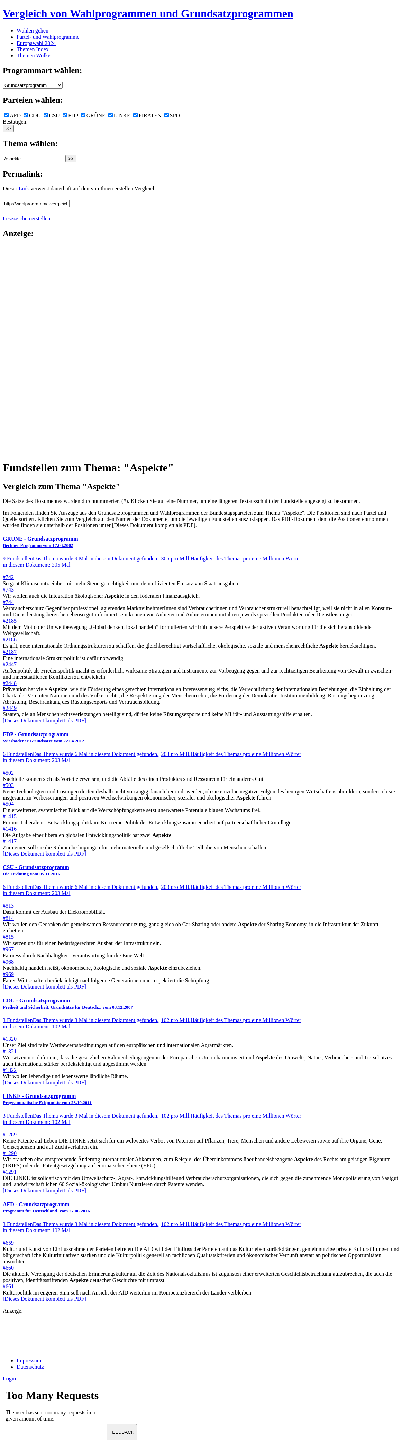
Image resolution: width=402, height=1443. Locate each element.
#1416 (10, 829)
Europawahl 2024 (36, 43)
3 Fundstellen (80, 1020)
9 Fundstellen (80, 558)
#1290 (10, 1153)
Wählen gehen (32, 31)
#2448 (10, 683)
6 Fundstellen (80, 754)
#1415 (10, 816)
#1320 (10, 1039)
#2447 (10, 664)
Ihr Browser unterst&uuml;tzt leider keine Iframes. (55, 1408)
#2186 (10, 639)
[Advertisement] (30, 349)
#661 (8, 1286)
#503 (8, 785)
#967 (8, 949)
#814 (8, 918)
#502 (8, 773)
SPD (172, 115)
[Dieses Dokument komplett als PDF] (44, 720)
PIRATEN (147, 115)
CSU (52, 115)
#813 (8, 906)
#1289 (10, 1134)
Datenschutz (30, 1367)
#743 (8, 590)
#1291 (10, 1172)
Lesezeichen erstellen (26, 219)
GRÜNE (93, 115)
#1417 (10, 841)
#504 (8, 804)
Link (24, 188)
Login (9, 1378)
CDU (32, 115)
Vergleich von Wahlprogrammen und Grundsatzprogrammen (148, 13)
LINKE (119, 115)
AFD (12, 115)
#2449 (10, 708)
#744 (8, 602)
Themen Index (33, 49)
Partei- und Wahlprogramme (48, 37)
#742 (8, 577)
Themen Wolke (34, 55)
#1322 (10, 1070)
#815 (8, 937)
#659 (8, 1243)
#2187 (10, 652)
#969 (8, 974)
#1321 (10, 1051)
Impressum (29, 1360)
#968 (8, 962)
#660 (8, 1268)
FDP (70, 115)
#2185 (10, 621)
